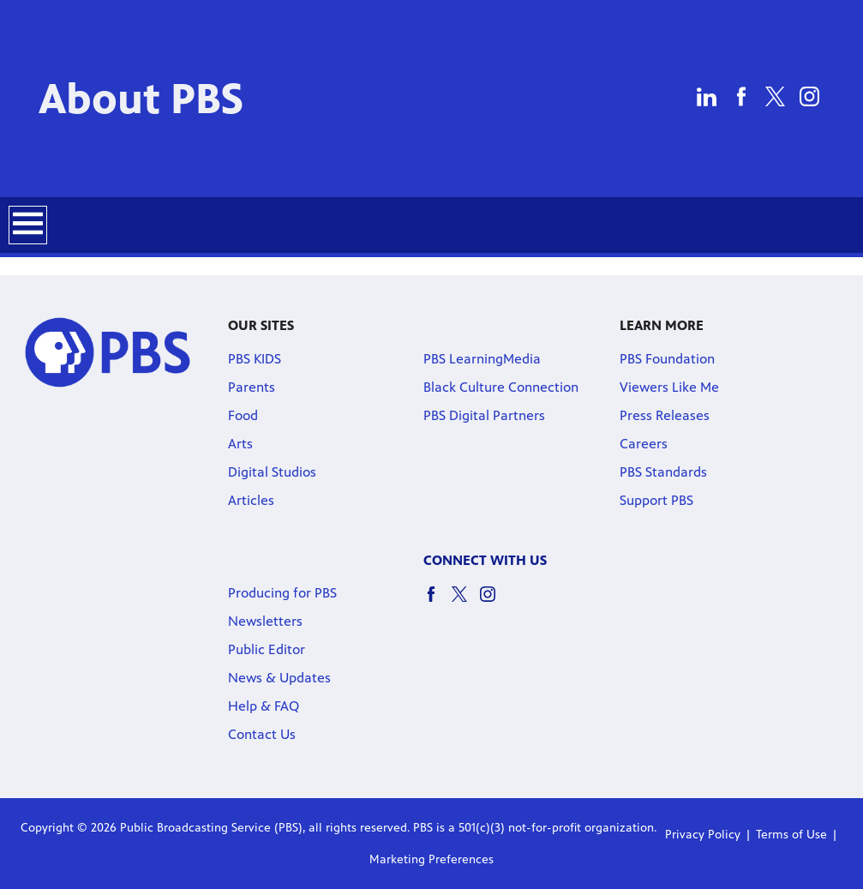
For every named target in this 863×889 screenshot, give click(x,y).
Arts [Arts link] (240, 443)
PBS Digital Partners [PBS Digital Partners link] (484, 415)
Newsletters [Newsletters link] (265, 621)
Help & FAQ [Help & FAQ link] (263, 706)
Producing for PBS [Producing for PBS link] (282, 593)
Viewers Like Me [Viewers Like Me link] (669, 387)
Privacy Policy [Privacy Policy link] (702, 834)
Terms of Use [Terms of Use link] (791, 834)
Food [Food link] (243, 415)
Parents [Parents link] (251, 387)
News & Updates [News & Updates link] (279, 678)
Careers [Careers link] (644, 443)
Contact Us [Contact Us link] (262, 734)
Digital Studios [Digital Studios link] (272, 472)
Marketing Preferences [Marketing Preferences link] (431, 859)
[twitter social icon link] (466, 602)
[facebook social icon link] (437, 602)
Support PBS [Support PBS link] (656, 500)
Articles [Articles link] (251, 500)
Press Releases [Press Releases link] (665, 415)
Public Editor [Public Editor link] (266, 649)
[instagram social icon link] (494, 602)
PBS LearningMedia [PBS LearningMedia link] (482, 359)
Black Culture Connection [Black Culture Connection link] (500, 387)
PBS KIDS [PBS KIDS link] (254, 359)
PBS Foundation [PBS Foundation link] (667, 359)
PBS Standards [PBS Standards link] (663, 472)
